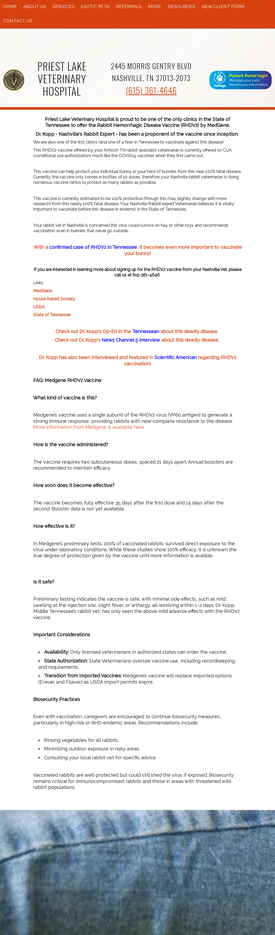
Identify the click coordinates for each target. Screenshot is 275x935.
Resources (181, 6)
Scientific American (176, 357)
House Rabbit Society (54, 298)
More (155, 6)
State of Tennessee (51, 314)
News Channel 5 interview (131, 340)
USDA (39, 306)
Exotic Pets (95, 6)
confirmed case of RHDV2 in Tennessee (93, 247)
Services (63, 6)
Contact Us (17, 20)
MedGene (42, 290)
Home (10, 6)
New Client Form (223, 6)
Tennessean (145, 331)
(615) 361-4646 (151, 90)
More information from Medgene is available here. (89, 427)
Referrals (129, 6)
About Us (34, 6)
